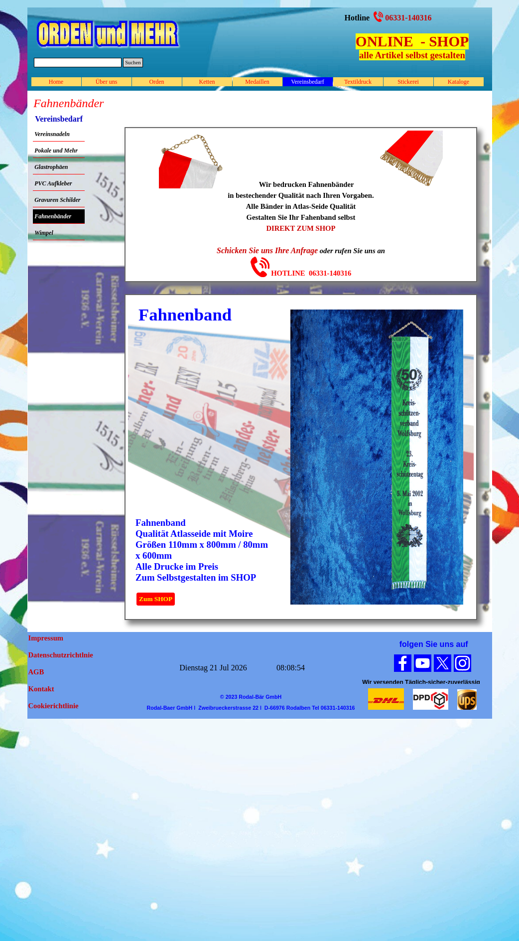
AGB (36, 672)
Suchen (132, 62)
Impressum (46, 638)
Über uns (107, 81)
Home (56, 81)
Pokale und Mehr (56, 150)
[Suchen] (78, 62)
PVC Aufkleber (53, 183)
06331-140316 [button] (408, 17)
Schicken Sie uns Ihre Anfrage (267, 250)
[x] (442, 663)
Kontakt (41, 689)
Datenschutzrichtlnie (60, 655)
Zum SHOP (155, 599)
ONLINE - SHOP (412, 41)
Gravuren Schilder (57, 199)
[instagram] (462, 663)
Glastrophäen (51, 166)
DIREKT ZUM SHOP (300, 228)
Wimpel (43, 232)
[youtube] (422, 663)
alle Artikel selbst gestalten (412, 55)
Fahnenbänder (52, 216)
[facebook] (402, 663)
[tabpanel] (412, 46)
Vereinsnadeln (52, 134)
